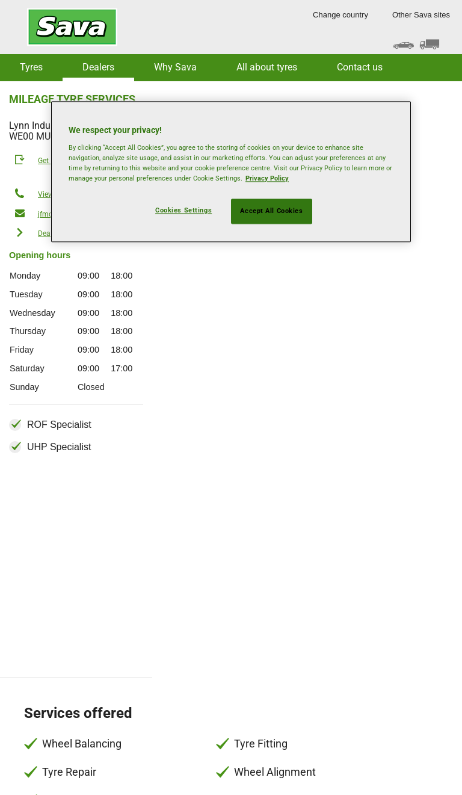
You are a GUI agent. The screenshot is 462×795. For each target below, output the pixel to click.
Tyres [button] (31, 67)
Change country (340, 14)
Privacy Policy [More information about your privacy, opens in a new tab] (267, 178)
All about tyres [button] (266, 67)
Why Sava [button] (175, 67)
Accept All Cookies (271, 210)
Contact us (360, 67)
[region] (231, 172)
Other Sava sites (421, 14)
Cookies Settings (183, 210)
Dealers (98, 67)
